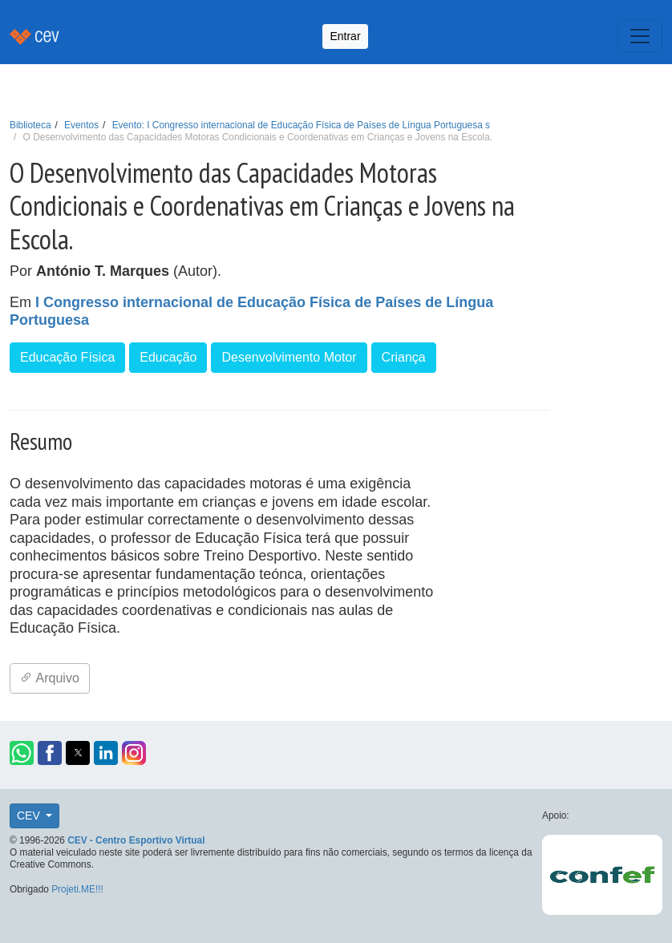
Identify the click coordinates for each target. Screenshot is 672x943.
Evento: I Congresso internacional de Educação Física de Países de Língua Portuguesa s (301, 125)
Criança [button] (404, 357)
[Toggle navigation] (639, 36)
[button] (22, 753)
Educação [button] (168, 357)
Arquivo (49, 678)
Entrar (345, 36)
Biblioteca (30, 125)
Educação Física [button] (67, 357)
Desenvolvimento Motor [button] (288, 357)
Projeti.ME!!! (77, 889)
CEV (30, 815)
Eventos (81, 125)
